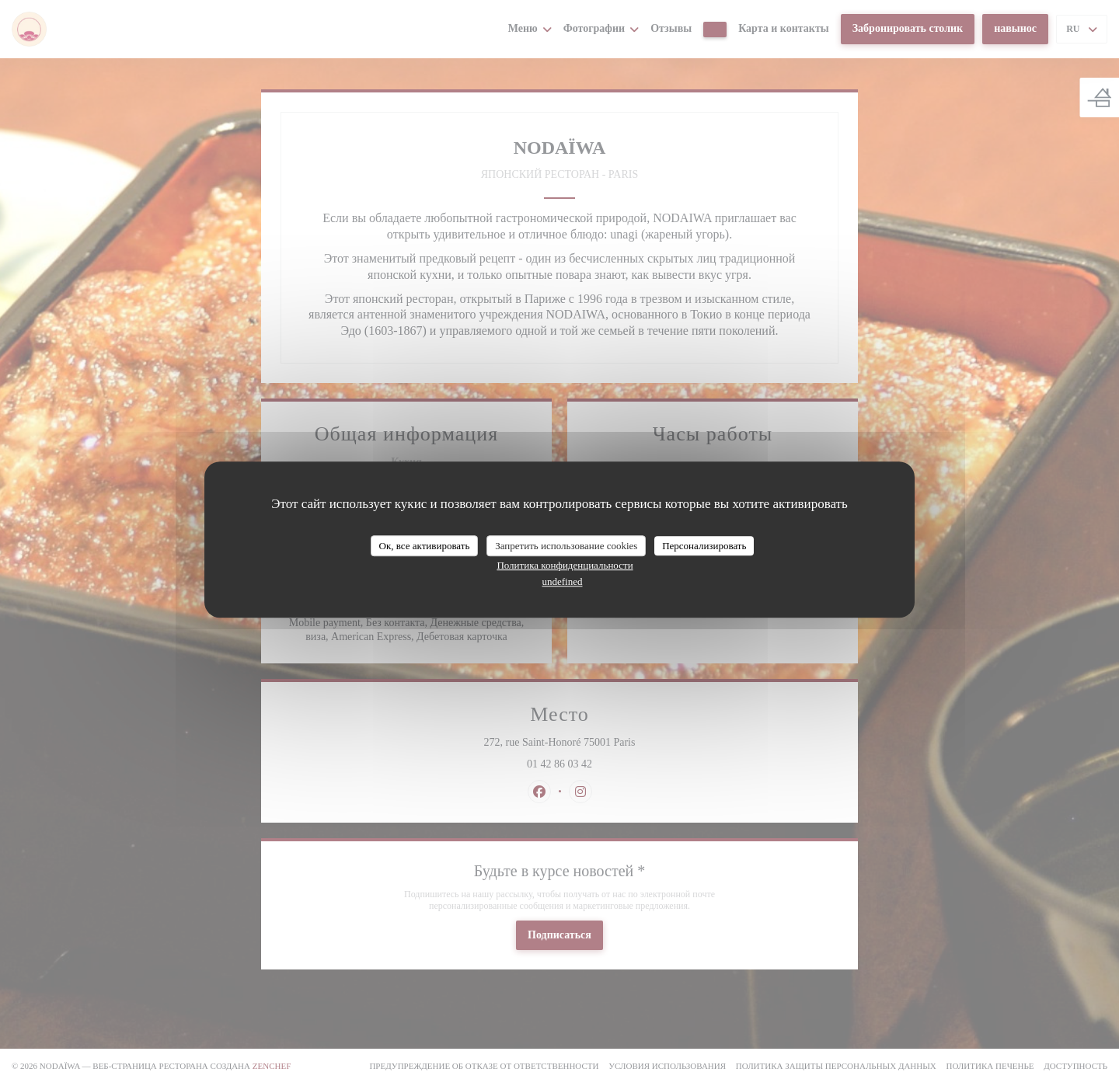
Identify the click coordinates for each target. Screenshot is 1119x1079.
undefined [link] (562, 581)
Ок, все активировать (424, 546)
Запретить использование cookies (566, 546)
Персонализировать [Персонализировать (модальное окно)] (704, 546)
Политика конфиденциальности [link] (565, 565)
